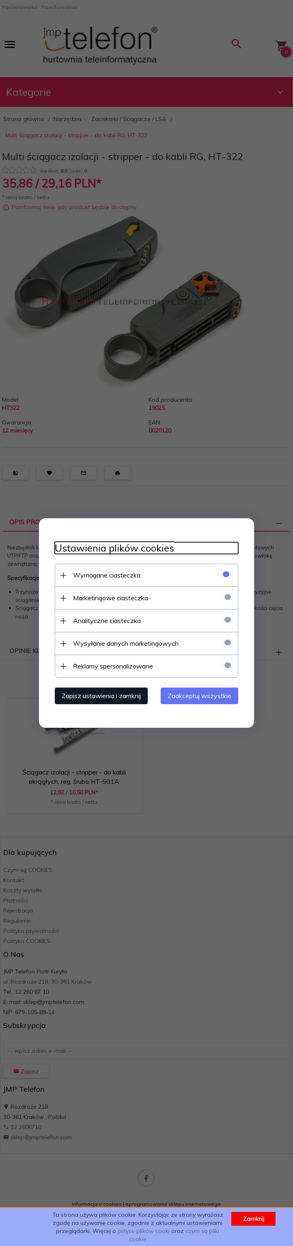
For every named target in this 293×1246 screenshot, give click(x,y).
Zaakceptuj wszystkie (201, 696)
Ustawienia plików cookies (112, 548)
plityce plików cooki (144, 1231)
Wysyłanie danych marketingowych (124, 643)
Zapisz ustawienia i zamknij (99, 696)
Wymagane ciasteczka (105, 575)
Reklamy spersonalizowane (111, 666)
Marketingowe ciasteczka (108, 598)
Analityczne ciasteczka (105, 621)
